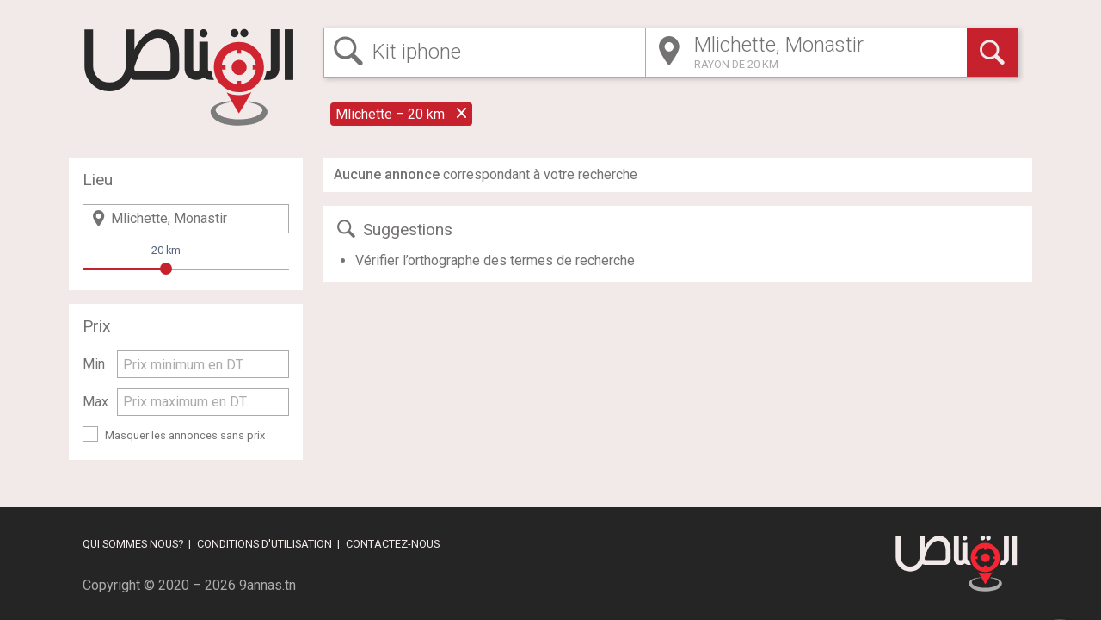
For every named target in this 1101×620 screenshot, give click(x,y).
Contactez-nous (393, 543)
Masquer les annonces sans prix (185, 435)
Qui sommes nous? (133, 543)
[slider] (166, 269)
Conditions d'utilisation (264, 543)
